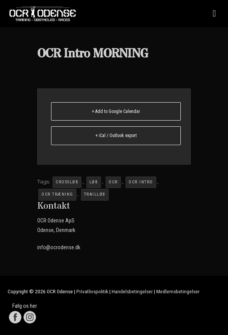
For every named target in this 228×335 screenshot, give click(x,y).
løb (93, 182)
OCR (113, 182)
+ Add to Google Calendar (116, 111)
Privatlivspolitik (92, 291)
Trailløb (95, 194)
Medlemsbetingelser (178, 291)
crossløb (67, 182)
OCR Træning (57, 194)
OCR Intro (141, 182)
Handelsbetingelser (132, 291)
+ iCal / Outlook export (116, 135)
